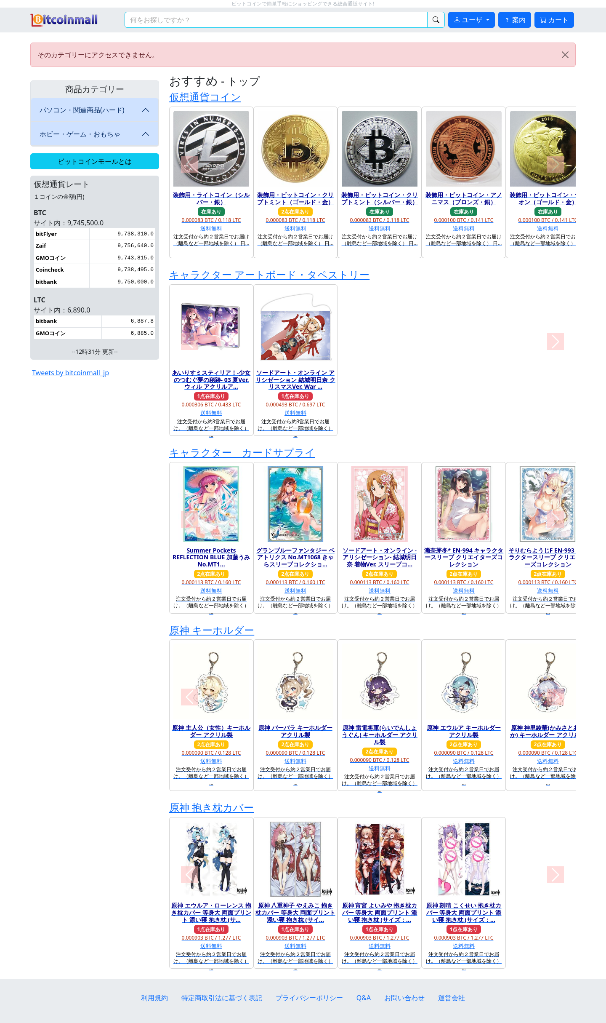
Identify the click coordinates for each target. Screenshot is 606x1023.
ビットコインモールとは (95, 161)
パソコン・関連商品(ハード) (82, 110)
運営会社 (451, 997)
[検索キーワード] (276, 20)
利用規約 (154, 997)
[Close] (565, 55)
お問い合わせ (404, 997)
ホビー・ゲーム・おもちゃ (80, 134)
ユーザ (469, 19)
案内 (515, 19)
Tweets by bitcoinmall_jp (70, 372)
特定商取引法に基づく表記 (221, 997)
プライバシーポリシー (309, 997)
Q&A (363, 997)
